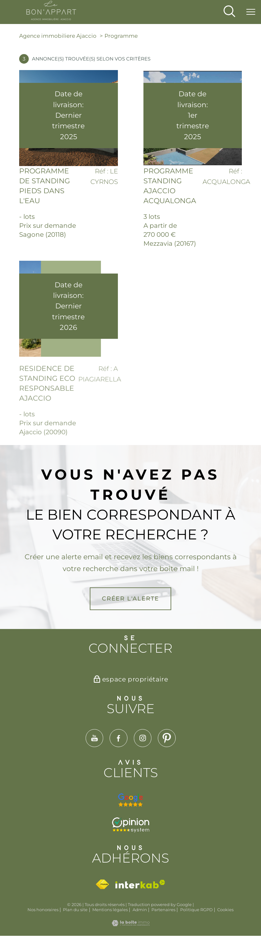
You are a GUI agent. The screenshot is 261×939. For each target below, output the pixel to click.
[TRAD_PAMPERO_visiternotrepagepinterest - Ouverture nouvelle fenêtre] (167, 738)
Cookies (225, 909)
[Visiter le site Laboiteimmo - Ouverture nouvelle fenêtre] (130, 924)
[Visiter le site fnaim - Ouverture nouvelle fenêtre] (102, 884)
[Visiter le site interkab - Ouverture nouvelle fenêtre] (140, 884)
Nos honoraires (42, 909)
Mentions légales (110, 909)
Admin (140, 909)
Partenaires (163, 909)
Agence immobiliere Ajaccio (57, 36)
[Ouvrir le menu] (251, 12)
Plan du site (75, 909)
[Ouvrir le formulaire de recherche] (229, 12)
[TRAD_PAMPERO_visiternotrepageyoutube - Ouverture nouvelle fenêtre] (94, 738)
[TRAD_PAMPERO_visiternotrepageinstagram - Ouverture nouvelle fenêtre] (143, 738)
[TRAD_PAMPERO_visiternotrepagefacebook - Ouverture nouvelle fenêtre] (118, 738)
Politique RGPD (196, 909)
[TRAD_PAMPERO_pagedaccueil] (51, 18)
